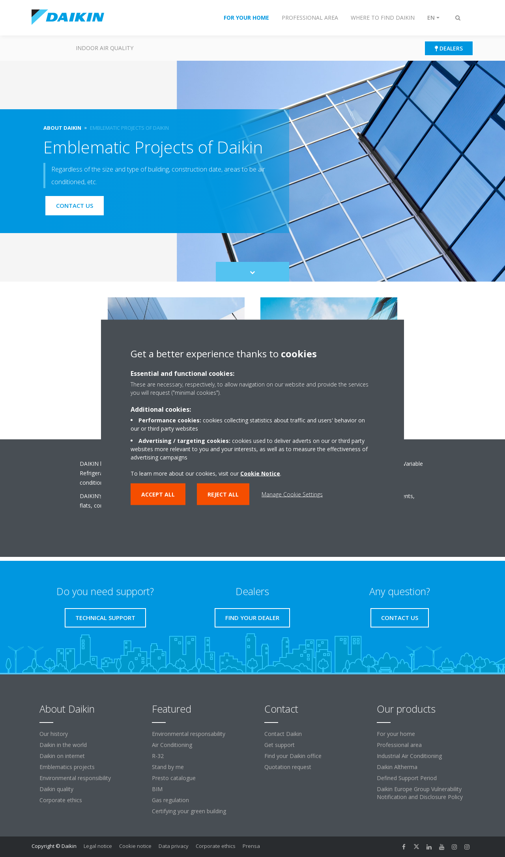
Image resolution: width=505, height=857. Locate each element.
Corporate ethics (60, 800)
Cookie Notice (260, 473)
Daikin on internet (62, 756)
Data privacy (174, 846)
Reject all (223, 494)
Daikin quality (56, 789)
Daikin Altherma (397, 767)
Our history (53, 734)
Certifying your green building (189, 811)
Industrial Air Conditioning (409, 756)
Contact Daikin (283, 734)
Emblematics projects (67, 767)
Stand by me (168, 767)
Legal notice (98, 846)
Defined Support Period (407, 778)
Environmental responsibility (75, 778)
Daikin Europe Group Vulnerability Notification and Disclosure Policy (420, 793)
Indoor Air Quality (104, 48)
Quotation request (287, 767)
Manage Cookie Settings (292, 494)
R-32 (158, 756)
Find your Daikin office (293, 756)
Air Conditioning (172, 745)
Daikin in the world (63, 745)
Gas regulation (170, 800)
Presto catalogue (174, 778)
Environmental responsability (188, 734)
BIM (157, 789)
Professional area (399, 745)
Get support (279, 745)
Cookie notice (135, 846)
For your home (396, 734)
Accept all (158, 494)
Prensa (251, 846)
